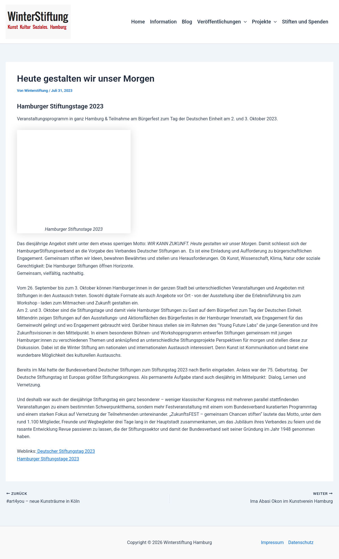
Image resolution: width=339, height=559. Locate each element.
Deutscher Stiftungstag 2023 (65, 451)
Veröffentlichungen (222, 21)
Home (138, 22)
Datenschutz (300, 542)
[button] (244, 21)
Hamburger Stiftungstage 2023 (48, 459)
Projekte (264, 21)
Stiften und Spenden (305, 22)
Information (163, 22)
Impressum (272, 542)
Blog (187, 22)
